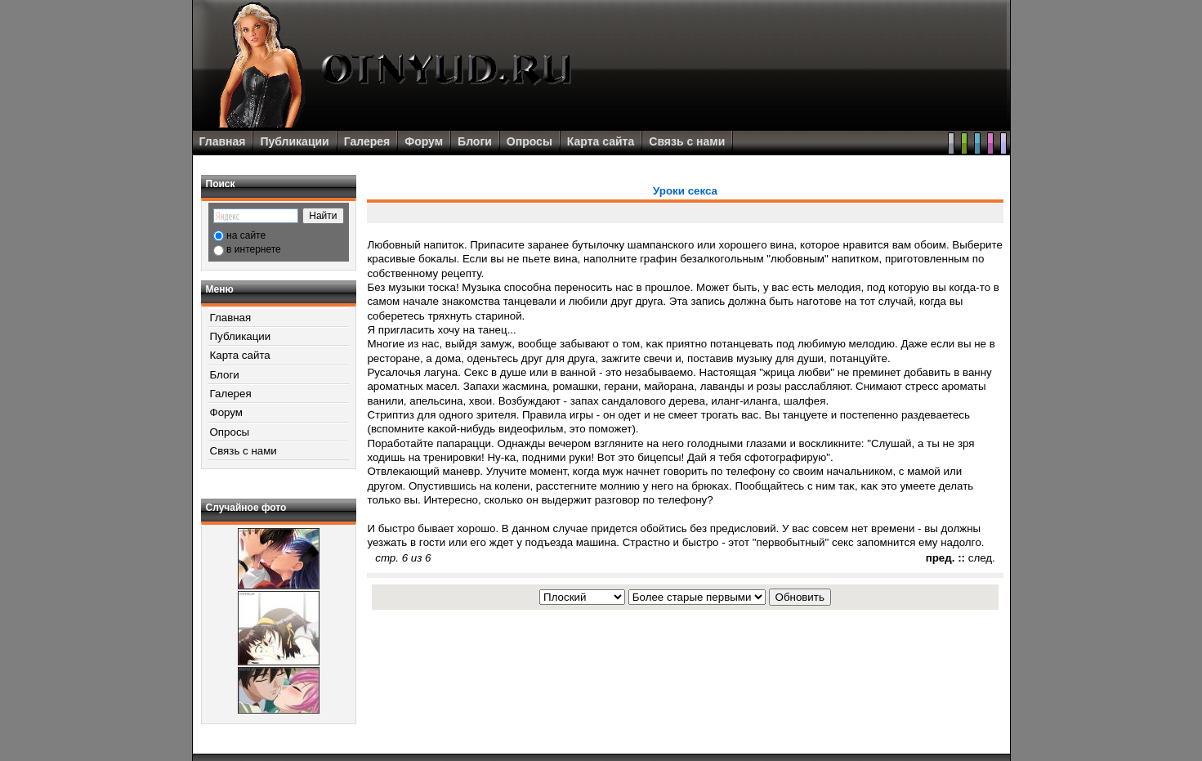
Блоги (475, 141)
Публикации (294, 141)
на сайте (246, 235)
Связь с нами (687, 141)
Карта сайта (600, 141)
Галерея (367, 141)
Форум (423, 141)
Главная (222, 141)
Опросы (529, 141)
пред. (940, 558)
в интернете (253, 249)
